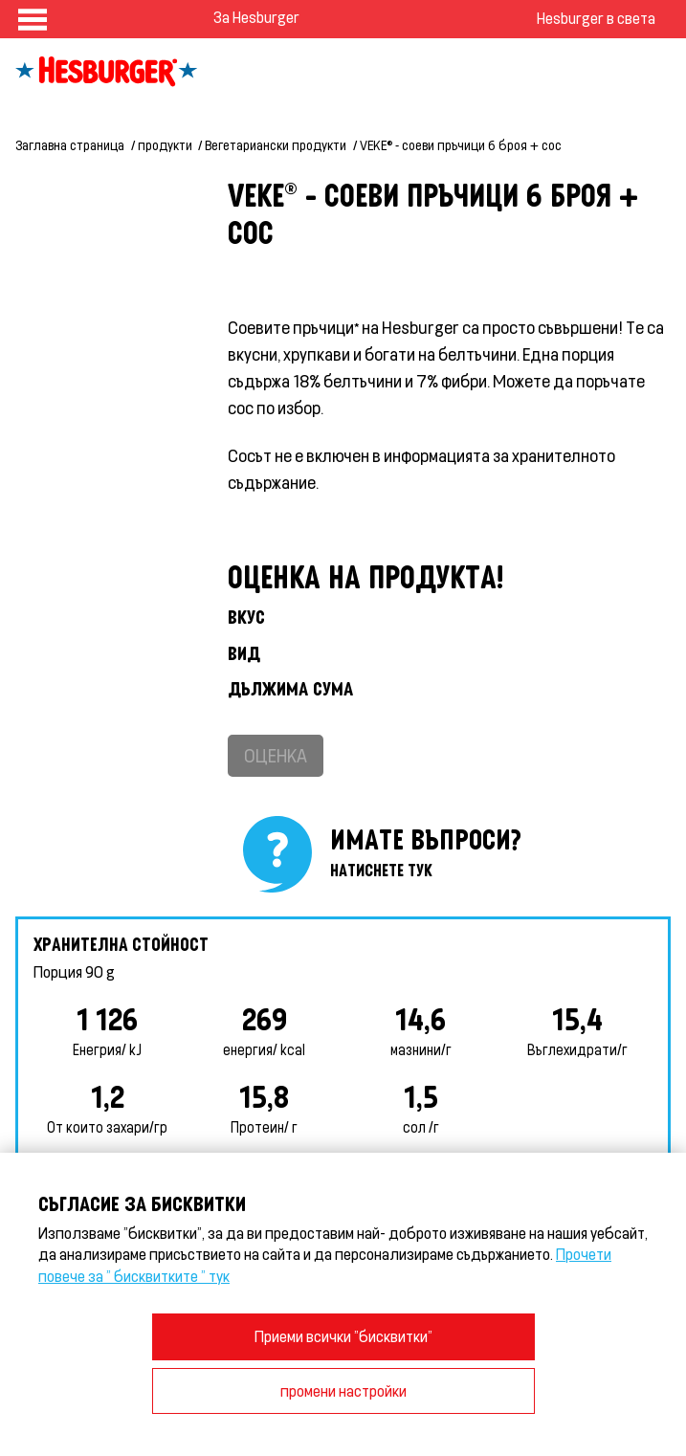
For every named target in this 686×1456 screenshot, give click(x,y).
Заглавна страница (69, 145)
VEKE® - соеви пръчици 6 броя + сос (461, 145)
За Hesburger (256, 17)
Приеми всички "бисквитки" (343, 1336)
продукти (165, 145)
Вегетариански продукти (275, 145)
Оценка (275, 755)
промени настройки (343, 1390)
